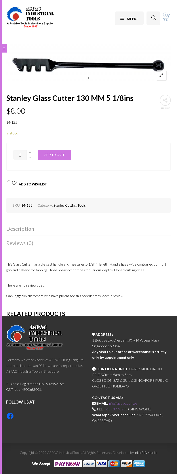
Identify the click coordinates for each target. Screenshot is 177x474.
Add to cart (54, 155)
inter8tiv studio (146, 452)
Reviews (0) (19, 243)
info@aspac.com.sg (122, 403)
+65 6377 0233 (116, 409)
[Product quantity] (20, 155)
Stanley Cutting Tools (69, 205)
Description (20, 228)
